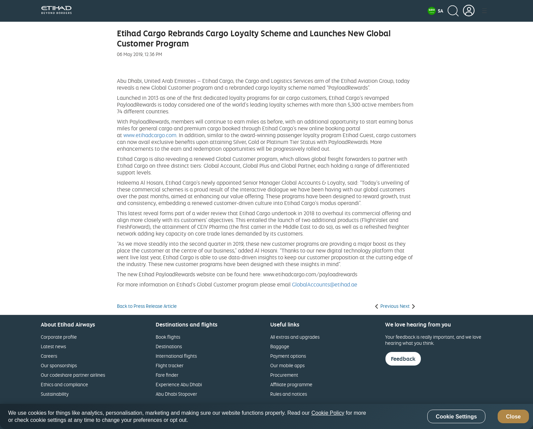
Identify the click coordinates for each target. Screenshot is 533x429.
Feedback (403, 358)
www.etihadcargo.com (149, 135)
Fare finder (167, 375)
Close (513, 416)
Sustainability (55, 394)
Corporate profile (59, 337)
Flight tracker (170, 365)
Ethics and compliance (64, 384)
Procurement (284, 375)
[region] (266, 416)
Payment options (288, 356)
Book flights (168, 337)
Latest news (53, 346)
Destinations (169, 346)
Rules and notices (288, 394)
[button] (435, 11)
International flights (176, 356)
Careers (49, 356)
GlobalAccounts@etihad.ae (324, 284)
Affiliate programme (291, 384)
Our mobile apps (287, 365)
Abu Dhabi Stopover (176, 394)
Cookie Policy (327, 413)
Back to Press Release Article (147, 306)
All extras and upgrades (295, 337)
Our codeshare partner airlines (73, 375)
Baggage (279, 346)
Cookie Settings (456, 416)
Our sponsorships (59, 365)
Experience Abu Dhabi (179, 384)
